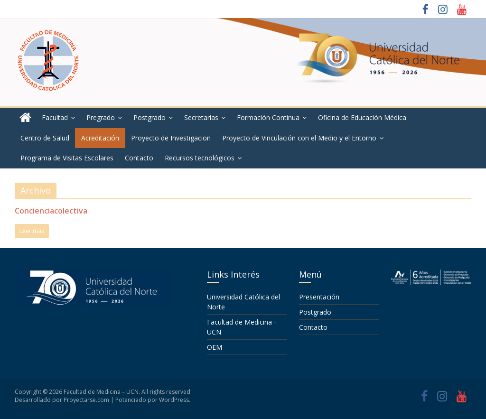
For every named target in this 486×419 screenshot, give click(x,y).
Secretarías (201, 117)
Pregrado (100, 117)
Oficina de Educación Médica (362, 117)
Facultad (55, 117)
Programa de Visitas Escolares (66, 157)
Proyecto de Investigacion (171, 137)
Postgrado (149, 117)
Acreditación (100, 137)
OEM (214, 347)
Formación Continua (268, 117)
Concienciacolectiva (51, 210)
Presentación (319, 296)
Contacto (139, 157)
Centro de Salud (44, 137)
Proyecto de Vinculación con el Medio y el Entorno (299, 137)
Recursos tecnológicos (199, 157)
